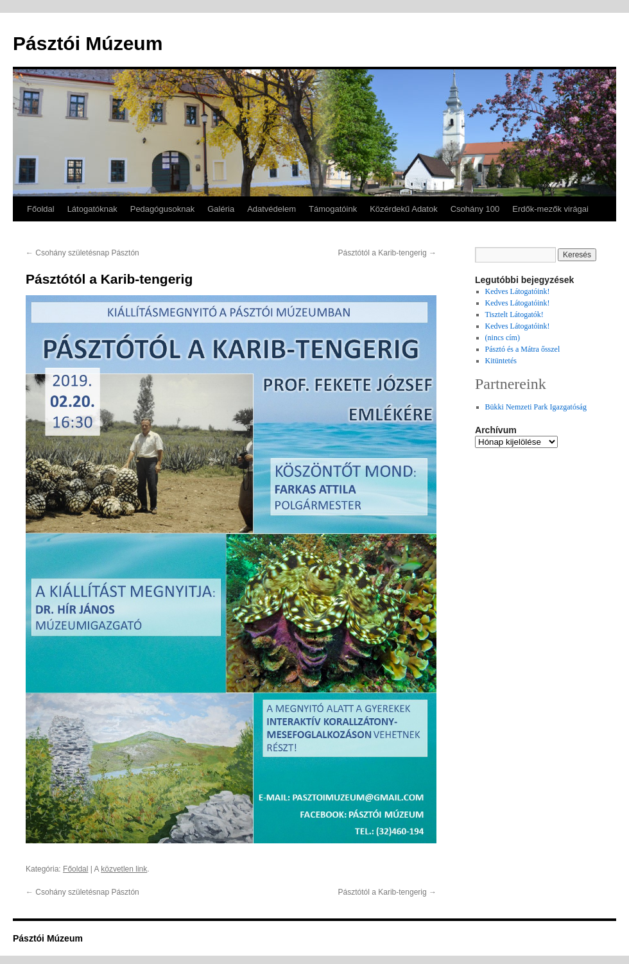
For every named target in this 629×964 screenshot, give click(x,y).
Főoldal (41, 209)
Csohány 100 (475, 209)
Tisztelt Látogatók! (514, 314)
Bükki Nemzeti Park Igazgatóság (536, 406)
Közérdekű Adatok (404, 209)
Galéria (220, 209)
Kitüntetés (501, 360)
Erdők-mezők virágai (550, 209)
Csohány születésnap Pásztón (82, 252)
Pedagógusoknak (162, 209)
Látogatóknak (92, 209)
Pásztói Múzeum (87, 43)
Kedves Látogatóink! (517, 291)
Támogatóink (333, 209)
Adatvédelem (271, 209)
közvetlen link (124, 869)
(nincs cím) (502, 337)
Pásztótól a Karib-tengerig (387, 252)
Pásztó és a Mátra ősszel (522, 349)
